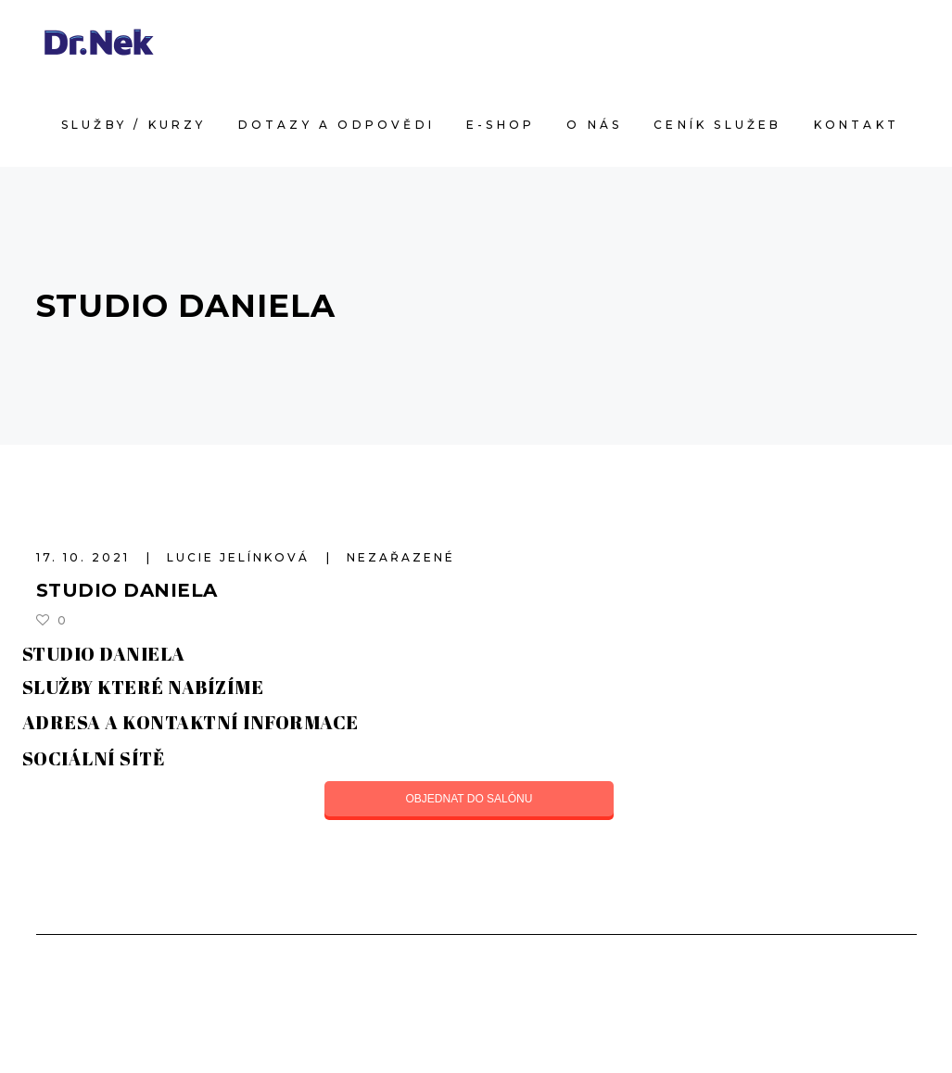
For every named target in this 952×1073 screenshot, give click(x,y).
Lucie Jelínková (241, 557)
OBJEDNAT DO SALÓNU (469, 798)
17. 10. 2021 (85, 557)
